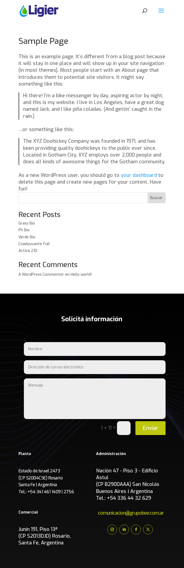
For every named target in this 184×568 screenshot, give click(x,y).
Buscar (156, 197)
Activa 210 (27, 250)
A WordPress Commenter (41, 274)
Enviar (150, 428)
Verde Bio (26, 237)
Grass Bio (26, 223)
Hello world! (81, 274)
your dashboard (139, 175)
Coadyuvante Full (34, 243)
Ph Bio (24, 230)
